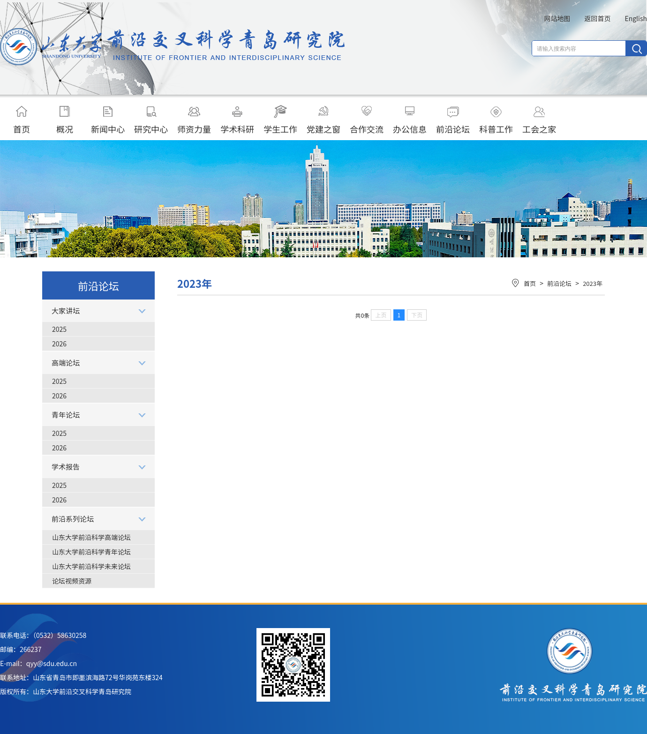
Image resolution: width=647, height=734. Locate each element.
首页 (21, 120)
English (635, 18)
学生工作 (280, 120)
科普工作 (496, 120)
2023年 (592, 283)
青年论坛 (66, 414)
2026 (59, 343)
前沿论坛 (453, 120)
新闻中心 (108, 120)
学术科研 (237, 120)
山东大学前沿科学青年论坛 (91, 551)
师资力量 (194, 120)
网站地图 (557, 18)
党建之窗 (323, 120)
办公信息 (410, 120)
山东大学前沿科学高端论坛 (91, 537)
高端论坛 (66, 362)
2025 (59, 329)
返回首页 (597, 18)
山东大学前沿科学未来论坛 (91, 566)
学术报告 (66, 467)
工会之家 (539, 120)
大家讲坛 (66, 310)
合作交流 (367, 120)
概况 (64, 120)
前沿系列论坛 (73, 519)
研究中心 (151, 120)
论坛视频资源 (71, 580)
